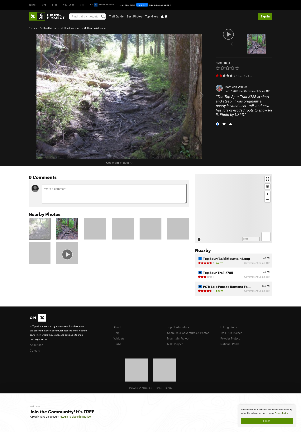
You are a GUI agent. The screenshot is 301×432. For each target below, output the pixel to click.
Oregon (33, 28)
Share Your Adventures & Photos (188, 333)
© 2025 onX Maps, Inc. (140, 387)
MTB (44, 4)
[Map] (233, 208)
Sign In (265, 16)
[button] (217, 123)
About (117, 327)
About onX (37, 344)
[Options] (266, 236)
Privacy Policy (281, 413)
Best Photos (134, 16)
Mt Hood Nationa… (70, 28)
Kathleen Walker (236, 86)
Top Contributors (178, 327)
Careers (35, 350)
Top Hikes (151, 16)
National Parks (229, 344)
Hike (55, 4)
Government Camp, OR (257, 91)
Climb (32, 4)
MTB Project (175, 344)
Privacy (168, 387)
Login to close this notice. (76, 416)
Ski (82, 4)
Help (116, 333)
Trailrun (69, 4)
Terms (158, 387)
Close (266, 421)
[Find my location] (267, 186)
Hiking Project (229, 327)
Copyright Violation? (119, 162)
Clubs (117, 344)
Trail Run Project (231, 333)
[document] (267, 416)
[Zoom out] (267, 199)
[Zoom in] (267, 194)
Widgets (118, 338)
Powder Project (230, 338)
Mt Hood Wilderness (95, 28)
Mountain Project (178, 338)
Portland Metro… (49, 28)
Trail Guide (116, 16)
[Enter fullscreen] (267, 179)
